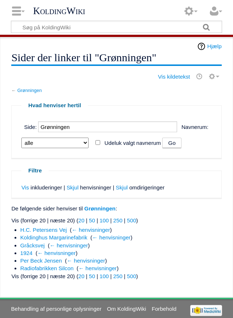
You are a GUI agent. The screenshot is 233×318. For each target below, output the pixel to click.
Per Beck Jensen (41, 261)
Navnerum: (194, 127)
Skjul (72, 187)
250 (117, 220)
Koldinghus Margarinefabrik (53, 237)
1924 (26, 253)
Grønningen (29, 90)
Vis (25, 187)
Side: (30, 127)
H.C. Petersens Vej (43, 230)
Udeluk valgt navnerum (133, 143)
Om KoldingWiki (126, 309)
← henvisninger (91, 230)
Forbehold (164, 309)
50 (92, 220)
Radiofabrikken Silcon (47, 268)
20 (81, 220)
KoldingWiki (59, 10)
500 (131, 220)
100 (104, 220)
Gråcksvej (32, 245)
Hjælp (214, 46)
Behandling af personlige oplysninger (56, 309)
